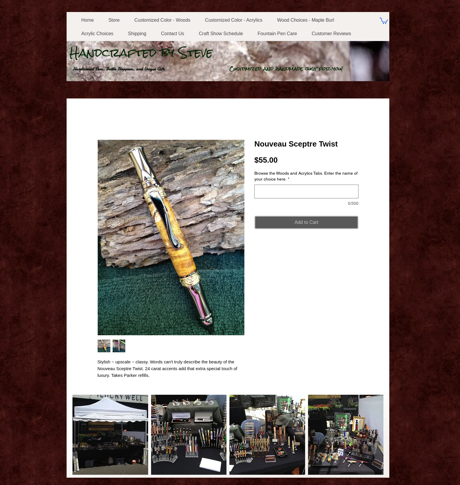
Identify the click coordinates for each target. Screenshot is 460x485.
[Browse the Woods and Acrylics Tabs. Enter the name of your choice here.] (306, 191)
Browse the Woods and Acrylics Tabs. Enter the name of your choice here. (306, 176)
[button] (110, 435)
